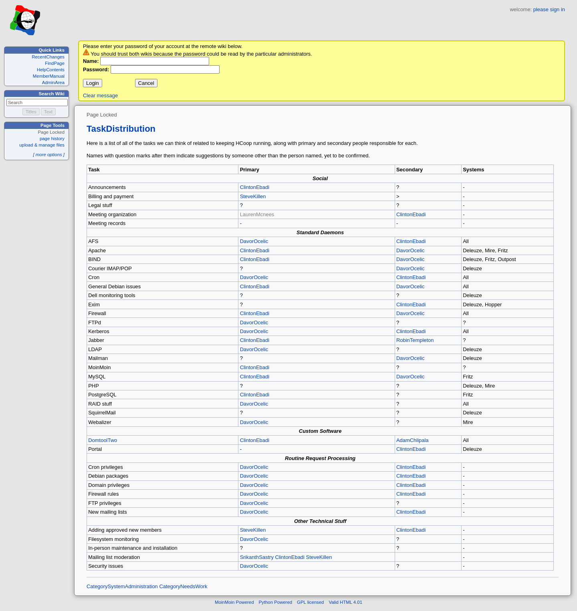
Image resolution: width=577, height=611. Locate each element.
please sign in (549, 9)
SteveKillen (253, 196)
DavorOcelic (254, 241)
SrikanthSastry (257, 560)
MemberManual (49, 76)
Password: (96, 69)
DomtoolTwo (102, 443)
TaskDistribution (121, 129)
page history (52, 138)
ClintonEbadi (254, 187)
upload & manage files (42, 145)
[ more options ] (49, 154)
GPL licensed (310, 604)
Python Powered (276, 604)
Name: (91, 61)
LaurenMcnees (257, 214)
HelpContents (51, 69)
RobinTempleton (415, 340)
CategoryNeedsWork (183, 589)
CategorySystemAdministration (122, 589)
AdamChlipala (412, 443)
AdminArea (53, 82)
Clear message (100, 95)
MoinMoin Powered (234, 604)
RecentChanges (48, 56)
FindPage (55, 63)
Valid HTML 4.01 (345, 604)
